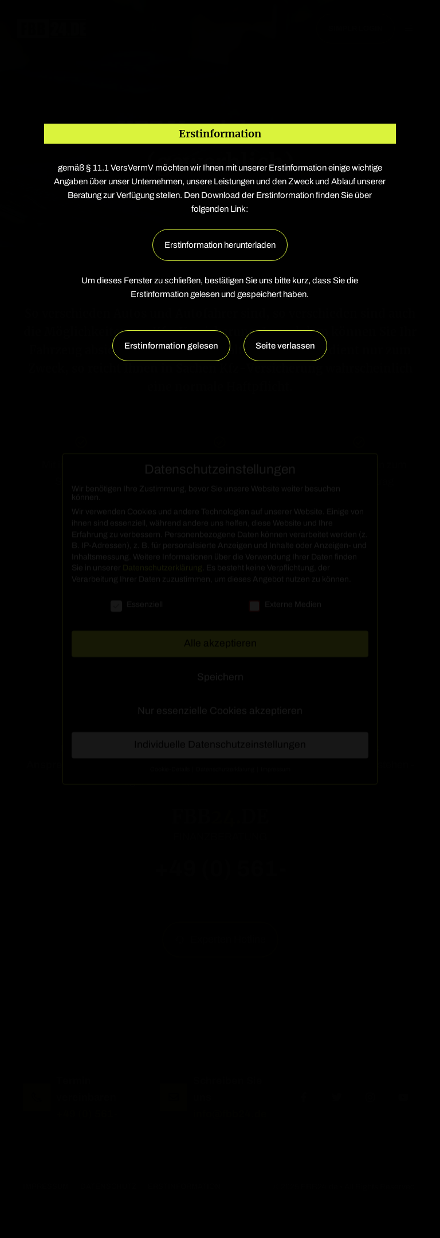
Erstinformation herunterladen (220, 245)
